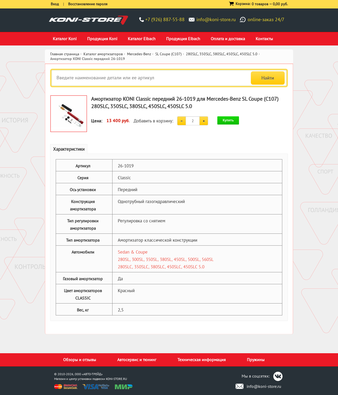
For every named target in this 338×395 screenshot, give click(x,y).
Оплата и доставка (228, 38)
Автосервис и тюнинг (136, 359)
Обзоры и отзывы (79, 359)
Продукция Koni (102, 38)
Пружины (256, 359)
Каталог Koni (65, 38)
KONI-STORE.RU (116, 379)
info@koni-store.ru (216, 19)
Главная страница (64, 54)
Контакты (264, 38)
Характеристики (68, 149)
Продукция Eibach (183, 38)
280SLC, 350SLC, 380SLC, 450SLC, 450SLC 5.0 (161, 267)
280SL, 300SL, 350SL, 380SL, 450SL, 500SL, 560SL (166, 259)
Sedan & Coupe (133, 252)
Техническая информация (201, 359)
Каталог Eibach (142, 38)
